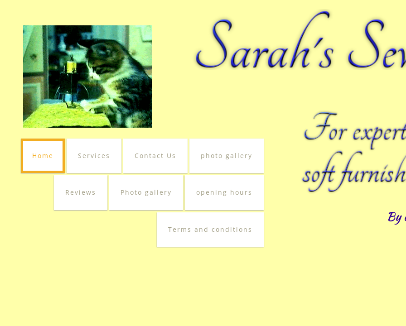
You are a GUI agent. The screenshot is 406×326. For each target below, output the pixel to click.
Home (42, 155)
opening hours (224, 192)
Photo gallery (146, 192)
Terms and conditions (210, 229)
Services (94, 155)
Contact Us (155, 155)
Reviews (80, 192)
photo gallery (226, 155)
